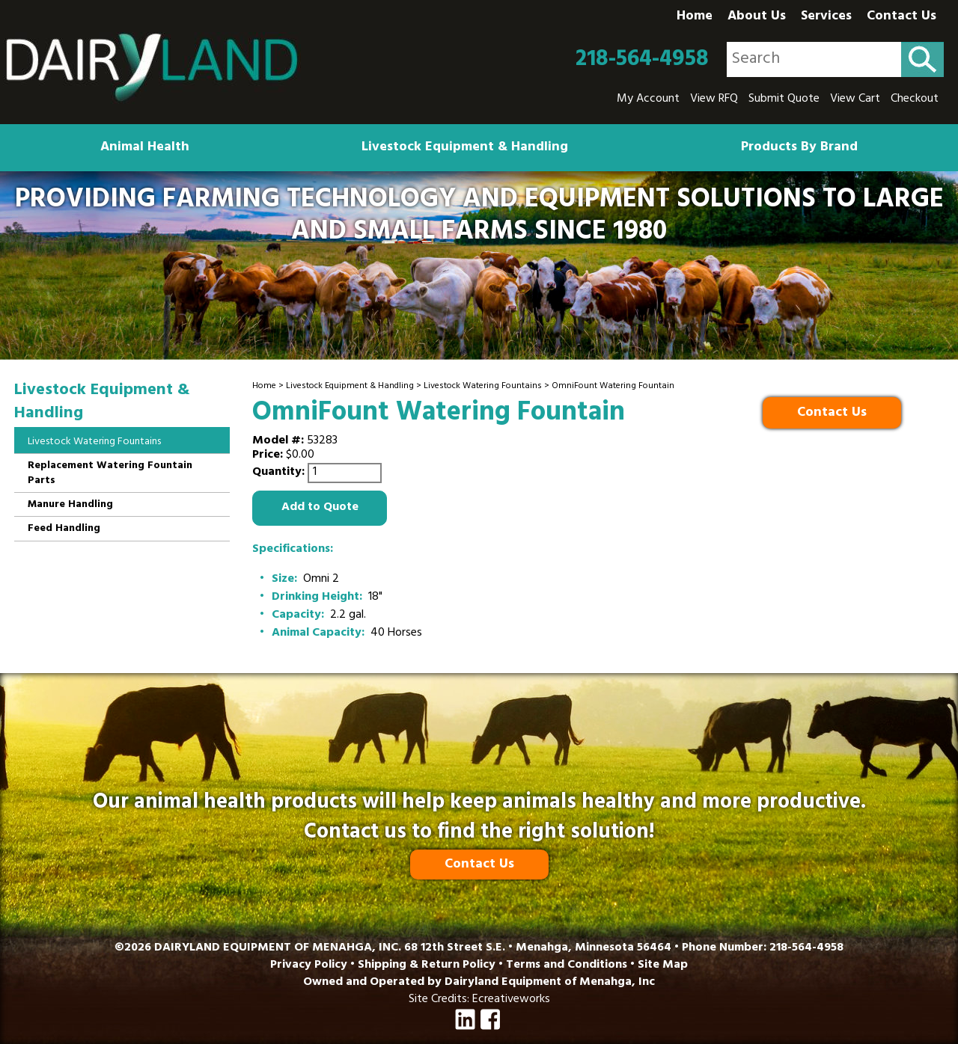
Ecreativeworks (511, 1000)
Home (695, 17)
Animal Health (144, 148)
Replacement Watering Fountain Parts (110, 473)
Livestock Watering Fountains (483, 386)
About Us (756, 17)
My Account (648, 99)
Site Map (663, 965)
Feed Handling (64, 529)
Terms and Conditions (566, 965)
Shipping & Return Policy (426, 965)
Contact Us (901, 17)
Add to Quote (320, 508)
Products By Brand (799, 148)
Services (826, 17)
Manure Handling (70, 505)
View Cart (855, 99)
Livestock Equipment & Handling (464, 148)
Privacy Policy (308, 965)
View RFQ (714, 99)
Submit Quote (784, 99)
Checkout (915, 99)
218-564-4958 (642, 60)
